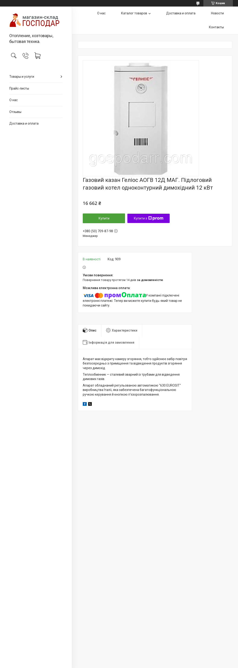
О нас (13, 100)
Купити (104, 218)
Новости (217, 13)
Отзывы (15, 112)
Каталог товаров (134, 13)
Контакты (216, 27)
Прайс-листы (19, 88)
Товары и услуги (21, 76)
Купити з (148, 218)
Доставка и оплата (24, 123)
